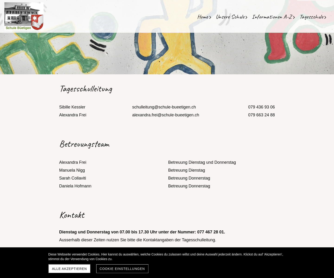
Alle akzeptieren (69, 269)
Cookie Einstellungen (122, 269)
